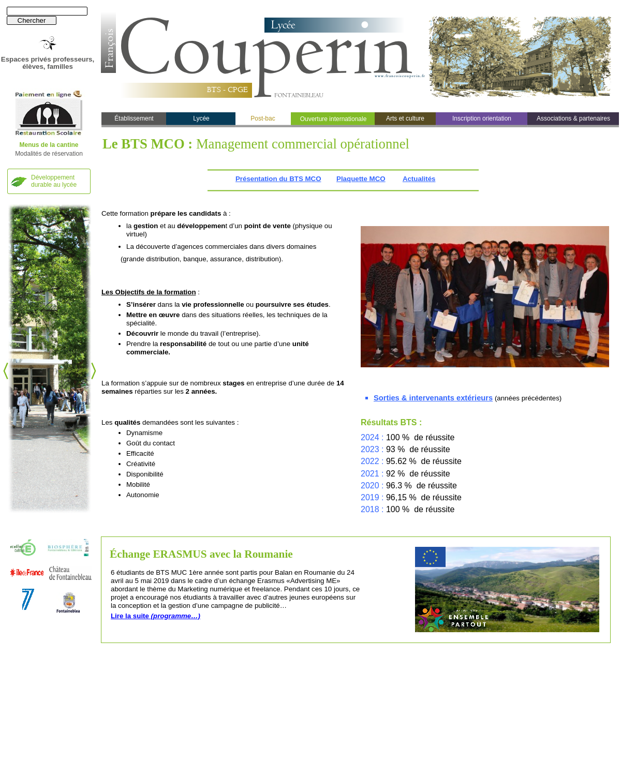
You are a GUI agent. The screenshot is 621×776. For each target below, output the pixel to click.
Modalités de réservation (49, 153)
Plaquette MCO (361, 179)
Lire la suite (155, 616)
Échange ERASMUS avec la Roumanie (201, 554)
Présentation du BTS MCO (278, 179)
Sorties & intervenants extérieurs (433, 398)
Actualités (419, 179)
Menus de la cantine (48, 144)
